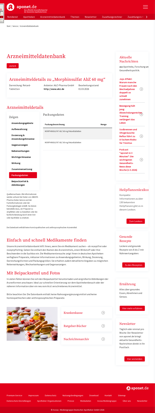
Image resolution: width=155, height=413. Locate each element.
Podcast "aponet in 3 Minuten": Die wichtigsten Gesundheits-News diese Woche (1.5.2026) (128, 159)
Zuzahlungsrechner (112, 16)
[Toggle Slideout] (145, 7)
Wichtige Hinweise (21, 156)
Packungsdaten (20, 175)
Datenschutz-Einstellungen (19, 401)
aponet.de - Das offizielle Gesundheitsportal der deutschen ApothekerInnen (27, 8)
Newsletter (91, 16)
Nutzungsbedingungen (73, 395)
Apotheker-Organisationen (49, 401)
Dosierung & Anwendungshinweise (23, 137)
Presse (71, 401)
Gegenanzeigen (20, 144)
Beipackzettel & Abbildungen (20, 183)
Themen (74, 16)
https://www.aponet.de (137, 388)
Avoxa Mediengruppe (107, 401)
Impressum (33, 395)
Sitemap (122, 395)
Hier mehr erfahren (132, 308)
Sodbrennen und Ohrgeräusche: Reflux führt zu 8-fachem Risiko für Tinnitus (128, 136)
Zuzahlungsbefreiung (139, 16)
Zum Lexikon (135, 221)
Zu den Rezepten (133, 264)
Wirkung (16, 163)
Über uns (127, 401)
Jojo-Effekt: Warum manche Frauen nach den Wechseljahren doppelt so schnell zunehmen (128, 89)
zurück (12, 65)
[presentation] (146, 17)
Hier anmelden (134, 358)
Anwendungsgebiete (22, 123)
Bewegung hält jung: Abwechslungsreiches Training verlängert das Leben (130, 114)
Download (93, 395)
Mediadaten (85, 401)
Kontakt (108, 395)
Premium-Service (14, 395)
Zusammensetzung (22, 169)
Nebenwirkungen (20, 150)
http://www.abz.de (54, 88)
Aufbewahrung (19, 129)
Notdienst (12, 16)
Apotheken (29, 16)
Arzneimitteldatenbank (52, 16)
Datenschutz (50, 395)
